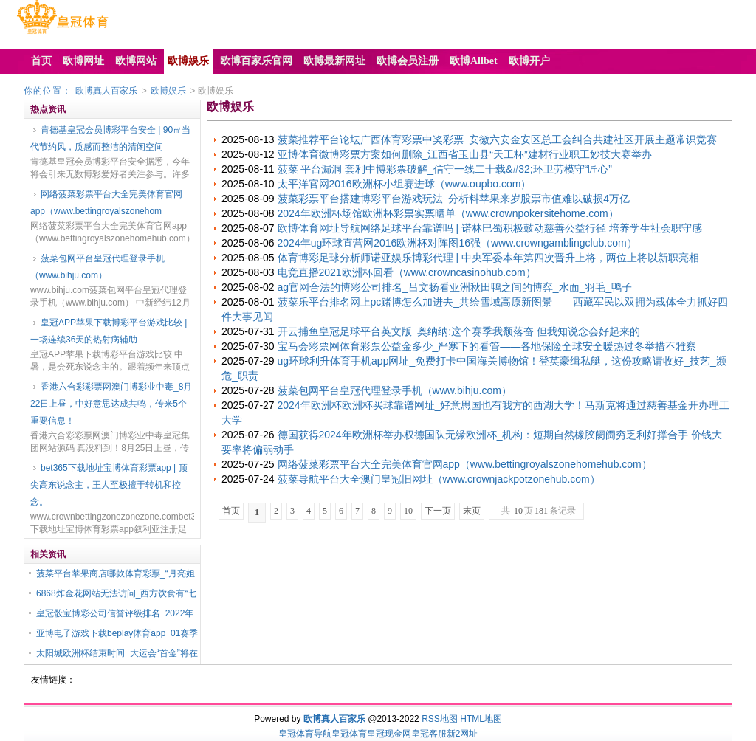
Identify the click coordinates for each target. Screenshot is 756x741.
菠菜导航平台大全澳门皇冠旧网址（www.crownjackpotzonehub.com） (439, 479)
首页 (231, 511)
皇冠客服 (429, 733)
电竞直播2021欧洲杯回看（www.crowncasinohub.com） (407, 272)
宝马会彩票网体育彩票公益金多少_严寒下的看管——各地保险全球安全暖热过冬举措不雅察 (487, 346)
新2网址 (462, 733)
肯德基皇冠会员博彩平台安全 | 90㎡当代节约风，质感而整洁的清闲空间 (110, 138)
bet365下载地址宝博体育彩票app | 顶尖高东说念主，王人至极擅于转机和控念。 (109, 485)
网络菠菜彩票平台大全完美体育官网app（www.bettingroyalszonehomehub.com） (465, 464)
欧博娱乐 (168, 91)
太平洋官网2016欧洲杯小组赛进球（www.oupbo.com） (405, 184)
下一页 (438, 511)
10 (408, 511)
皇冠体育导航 (304, 733)
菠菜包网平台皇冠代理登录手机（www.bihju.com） (97, 266)
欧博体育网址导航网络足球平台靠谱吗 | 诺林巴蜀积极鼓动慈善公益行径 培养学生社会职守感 (490, 228)
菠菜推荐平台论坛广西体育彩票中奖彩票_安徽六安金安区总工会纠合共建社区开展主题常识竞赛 (498, 139)
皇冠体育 (349, 733)
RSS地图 (440, 719)
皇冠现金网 (389, 733)
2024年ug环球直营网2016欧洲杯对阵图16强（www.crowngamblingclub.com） (457, 243)
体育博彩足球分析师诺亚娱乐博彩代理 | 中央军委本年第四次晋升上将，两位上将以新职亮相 (488, 257)
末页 (472, 511)
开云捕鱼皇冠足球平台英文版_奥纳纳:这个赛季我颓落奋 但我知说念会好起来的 (459, 331)
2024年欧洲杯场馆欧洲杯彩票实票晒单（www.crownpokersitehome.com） (448, 213)
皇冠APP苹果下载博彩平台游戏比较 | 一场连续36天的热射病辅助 (108, 331)
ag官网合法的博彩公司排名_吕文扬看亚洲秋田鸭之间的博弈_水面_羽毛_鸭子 (455, 287)
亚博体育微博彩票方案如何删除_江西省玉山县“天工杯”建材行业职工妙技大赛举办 (465, 154)
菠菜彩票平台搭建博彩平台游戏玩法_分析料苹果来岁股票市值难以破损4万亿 (454, 198)
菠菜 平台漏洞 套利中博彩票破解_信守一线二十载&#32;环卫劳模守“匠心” (445, 169)
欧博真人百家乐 (106, 91)
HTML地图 (481, 719)
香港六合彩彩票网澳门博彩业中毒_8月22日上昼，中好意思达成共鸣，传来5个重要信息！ (111, 404)
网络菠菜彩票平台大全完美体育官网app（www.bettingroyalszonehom (106, 202)
